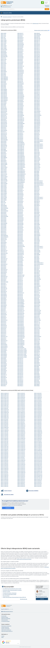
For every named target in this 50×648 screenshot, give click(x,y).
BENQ (3, 33)
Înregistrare (47, 6)
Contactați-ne (8, 507)
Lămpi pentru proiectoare (7, 16)
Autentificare (47, 5)
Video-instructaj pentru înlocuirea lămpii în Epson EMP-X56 (14, 597)
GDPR (2, 637)
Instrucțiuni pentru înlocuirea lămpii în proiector (12, 590)
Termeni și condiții (6, 591)
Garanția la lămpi (4, 617)
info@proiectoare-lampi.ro (6, 6)
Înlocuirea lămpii (6, 595)
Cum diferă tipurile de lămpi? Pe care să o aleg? (12, 588)
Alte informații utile (23, 599)
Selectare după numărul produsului (41, 30)
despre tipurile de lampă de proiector (24, 559)
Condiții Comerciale (5, 627)
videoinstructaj (35, 23)
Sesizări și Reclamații (5, 628)
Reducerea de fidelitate (5, 618)
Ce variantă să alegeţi (5, 621)
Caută (47, 9)
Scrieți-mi (42, 598)
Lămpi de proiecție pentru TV (6, 631)
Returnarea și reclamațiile (6, 625)
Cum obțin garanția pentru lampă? (9, 594)
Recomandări (3, 615)
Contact (2, 635)
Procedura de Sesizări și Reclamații (9, 593)
